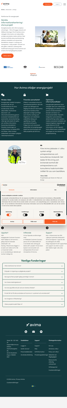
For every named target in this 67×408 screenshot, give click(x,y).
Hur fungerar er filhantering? (13, 298)
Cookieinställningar (54, 370)
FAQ (36, 349)
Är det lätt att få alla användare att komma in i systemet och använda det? (27, 293)
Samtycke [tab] (11, 189)
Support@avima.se (12, 344)
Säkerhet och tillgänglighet (53, 356)
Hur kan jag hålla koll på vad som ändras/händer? (20, 288)
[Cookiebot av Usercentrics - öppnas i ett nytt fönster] (58, 185)
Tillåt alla (54, 221)
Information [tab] (33, 189)
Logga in (58, 4)
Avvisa (12, 221)
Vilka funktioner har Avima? (13, 266)
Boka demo (47, 4)
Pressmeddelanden (26, 352)
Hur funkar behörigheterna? (13, 282)
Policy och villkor (54, 352)
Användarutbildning (26, 355)
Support (37, 346)
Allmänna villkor (53, 349)
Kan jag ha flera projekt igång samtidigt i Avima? (19, 277)
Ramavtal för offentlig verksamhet (53, 362)
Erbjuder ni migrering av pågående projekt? (18, 271)
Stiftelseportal (53, 367)
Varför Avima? (25, 349)
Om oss (51, 346)
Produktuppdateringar (40, 355)
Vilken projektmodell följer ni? (13, 304)
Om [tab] (55, 189)
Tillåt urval (33, 221)
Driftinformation (39, 352)
